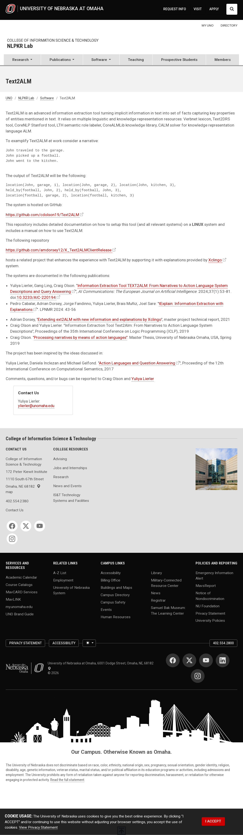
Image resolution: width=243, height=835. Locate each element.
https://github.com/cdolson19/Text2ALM (42, 214)
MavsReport (206, 586)
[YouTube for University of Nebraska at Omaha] (206, 660)
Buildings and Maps (116, 587)
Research (61, 477)
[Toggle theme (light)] (89, 643)
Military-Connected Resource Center (166, 583)
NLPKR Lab (20, 46)
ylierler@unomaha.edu (36, 406)
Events (106, 609)
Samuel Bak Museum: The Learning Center (168, 610)
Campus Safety (113, 602)
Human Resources (116, 617)
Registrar (158, 600)
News (155, 593)
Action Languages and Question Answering (137, 363)
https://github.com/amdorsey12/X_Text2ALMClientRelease (59, 250)
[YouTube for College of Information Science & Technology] (39, 526)
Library (156, 573)
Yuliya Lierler (142, 378)
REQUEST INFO (174, 9)
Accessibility (111, 573)
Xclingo (215, 260)
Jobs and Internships (70, 468)
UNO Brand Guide (20, 614)
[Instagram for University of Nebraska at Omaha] (198, 676)
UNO (9, 98)
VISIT (198, 9)
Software (47, 98)
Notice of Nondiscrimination (210, 596)
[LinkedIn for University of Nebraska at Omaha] (222, 660)
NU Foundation (208, 606)
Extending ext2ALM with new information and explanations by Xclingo (99, 319)
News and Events (67, 486)
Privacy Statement (210, 613)
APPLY (214, 9)
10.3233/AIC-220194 (36, 297)
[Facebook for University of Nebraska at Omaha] (173, 660)
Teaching (136, 60)
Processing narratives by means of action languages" (80, 337)
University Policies (210, 620)
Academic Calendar (21, 577)
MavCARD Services (21, 592)
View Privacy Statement (38, 827)
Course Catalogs (19, 584)
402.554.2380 (17, 501)
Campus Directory (115, 595)
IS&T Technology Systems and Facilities (71, 498)
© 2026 (54, 673)
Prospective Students (179, 60)
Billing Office (110, 580)
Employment (63, 580)
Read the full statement (67, 780)
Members (223, 60)
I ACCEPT (213, 821)
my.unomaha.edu (19, 606)
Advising (60, 459)
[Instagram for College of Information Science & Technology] (12, 538)
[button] (22, 60)
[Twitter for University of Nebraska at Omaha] (189, 660)
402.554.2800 (223, 643)
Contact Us (14, 510)
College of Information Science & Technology (52, 40)
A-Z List (59, 573)
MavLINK (13, 599)
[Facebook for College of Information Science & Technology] (12, 526)
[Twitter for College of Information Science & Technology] (25, 526)
